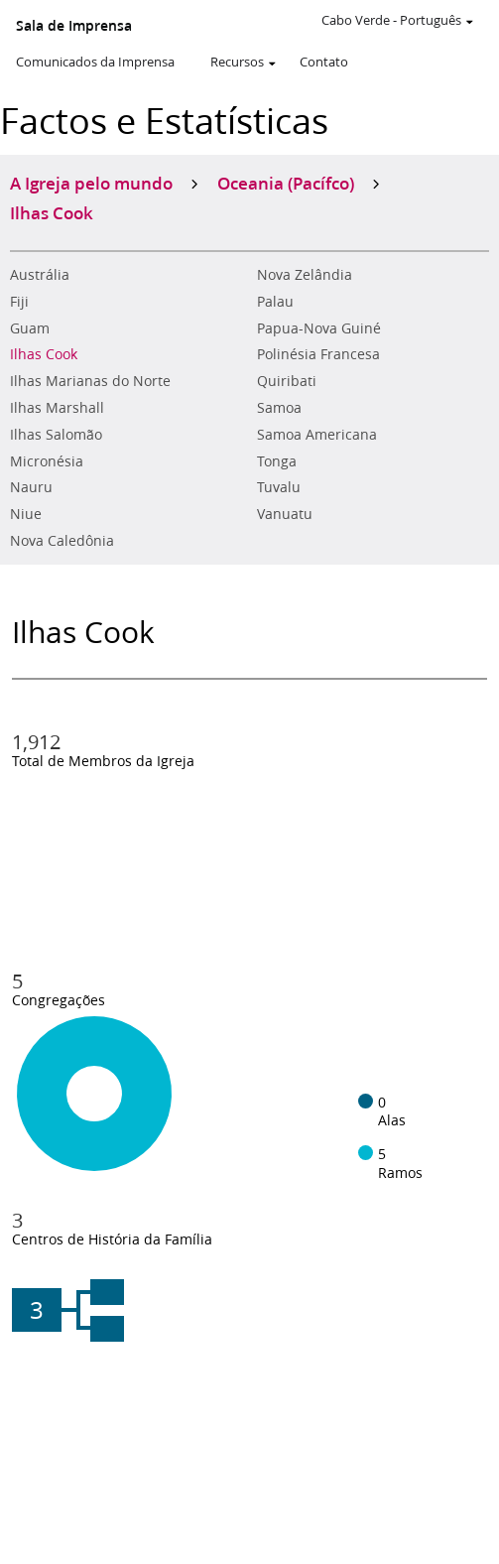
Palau (275, 302)
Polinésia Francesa (318, 354)
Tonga (277, 461)
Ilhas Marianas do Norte (90, 381)
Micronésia (46, 461)
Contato (324, 61)
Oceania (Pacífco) (285, 183)
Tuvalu (279, 487)
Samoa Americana (317, 435)
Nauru (31, 487)
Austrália (39, 275)
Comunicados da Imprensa (95, 61)
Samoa (279, 408)
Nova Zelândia (304, 275)
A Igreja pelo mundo (91, 183)
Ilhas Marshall (57, 408)
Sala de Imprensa (74, 26)
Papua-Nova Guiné (319, 328)
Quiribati (286, 381)
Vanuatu (284, 514)
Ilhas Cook (43, 354)
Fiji (19, 302)
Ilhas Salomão (56, 435)
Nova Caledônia (62, 541)
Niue (26, 514)
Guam (30, 328)
